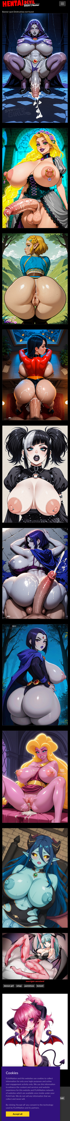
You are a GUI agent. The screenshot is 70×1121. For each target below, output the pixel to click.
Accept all (17, 1114)
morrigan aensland (35, 981)
